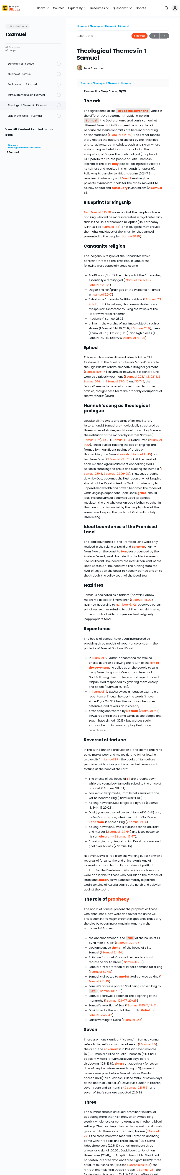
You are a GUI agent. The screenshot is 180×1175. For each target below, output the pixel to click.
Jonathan (96, 820)
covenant (101, 665)
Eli (128, 776)
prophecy (118, 897)
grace (141, 491)
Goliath (147, 1008)
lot (92, 988)
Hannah (122, 452)
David (126, 176)
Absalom (106, 834)
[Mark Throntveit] (79, 66)
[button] (109, 8)
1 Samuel (12, 142)
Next (164, 33)
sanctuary (119, 186)
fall (130, 935)
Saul (106, 438)
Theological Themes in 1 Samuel (24, 145)
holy (115, 161)
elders (119, 1061)
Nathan (132, 709)
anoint (124, 974)
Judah (103, 877)
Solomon (138, 544)
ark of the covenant (133, 108)
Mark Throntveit (94, 66)
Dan (124, 549)
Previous (154, 33)
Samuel (91, 118)
